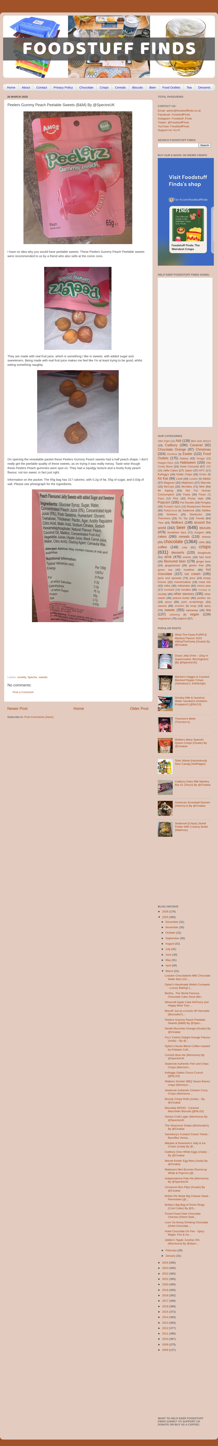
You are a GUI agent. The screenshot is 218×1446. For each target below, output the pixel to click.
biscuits (205, 528)
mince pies (204, 585)
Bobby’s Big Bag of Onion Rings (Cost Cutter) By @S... (185, 1206)
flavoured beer (175, 561)
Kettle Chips (184, 474)
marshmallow (182, 582)
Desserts (204, 87)
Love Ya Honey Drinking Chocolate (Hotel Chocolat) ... (186, 1224)
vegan (194, 614)
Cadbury (171, 445)
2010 (165, 1338)
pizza (168, 601)
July (168, 949)
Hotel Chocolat (189, 466)
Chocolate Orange (172, 449)
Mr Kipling (165, 490)
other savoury (184, 594)
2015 (165, 1311)
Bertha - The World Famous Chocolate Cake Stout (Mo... (184, 995)
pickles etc (204, 598)
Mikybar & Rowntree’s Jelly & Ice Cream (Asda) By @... (185, 1145)
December (172, 921)
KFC (202, 470)
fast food (205, 557)
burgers (199, 532)
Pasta (186, 494)
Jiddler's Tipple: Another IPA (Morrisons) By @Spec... (182, 1241)
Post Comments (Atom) (39, 717)
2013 (165, 1322)
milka (167, 585)
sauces (162, 605)
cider (202, 542)
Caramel (196, 445)
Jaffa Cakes (170, 470)
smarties (179, 605)
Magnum (169, 482)
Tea (189, 87)
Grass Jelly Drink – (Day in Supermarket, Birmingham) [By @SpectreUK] (191, 659)
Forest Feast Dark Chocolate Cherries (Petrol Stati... (183, 1215)
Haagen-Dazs (165, 462)
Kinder (203, 474)
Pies (175, 498)
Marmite (206, 482)
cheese (206, 536)
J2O (208, 466)
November (172, 927)
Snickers (172, 514)
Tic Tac (183, 518)
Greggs (201, 458)
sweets (43, 677)
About (26, 87)
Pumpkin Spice (172, 506)
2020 (165, 1284)
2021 (165, 1279)
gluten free (196, 565)
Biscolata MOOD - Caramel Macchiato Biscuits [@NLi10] (184, 1109)
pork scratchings (192, 601)
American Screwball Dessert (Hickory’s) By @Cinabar (192, 804)
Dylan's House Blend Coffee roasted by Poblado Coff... (187, 1048)
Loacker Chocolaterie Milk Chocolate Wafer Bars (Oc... (188, 977)
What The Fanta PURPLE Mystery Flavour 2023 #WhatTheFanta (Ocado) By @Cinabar (192, 639)
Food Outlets (171, 87)
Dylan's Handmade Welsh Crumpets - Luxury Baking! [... (187, 986)
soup (193, 605)
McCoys (169, 486)
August (170, 943)
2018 (165, 1295)
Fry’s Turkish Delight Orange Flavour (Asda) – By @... (188, 1039)
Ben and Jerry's (201, 441)
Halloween (188, 462)
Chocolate (86, 87)
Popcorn (164, 502)
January (170, 1255)
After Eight (164, 441)
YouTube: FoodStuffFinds (173, 126)
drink (167, 557)
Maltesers (187, 482)
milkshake (184, 585)
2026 (165, 911)
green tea (165, 569)
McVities (186, 486)
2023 (165, 1268)
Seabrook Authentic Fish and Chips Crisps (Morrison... (187, 1065)
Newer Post (17, 708)
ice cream (193, 574)
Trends (200, 518)
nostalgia (202, 590)
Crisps (104, 87)
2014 (165, 1317)
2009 (165, 1344)
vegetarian (164, 618)
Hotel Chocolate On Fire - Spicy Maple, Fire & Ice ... (184, 1233)
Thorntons (164, 518)
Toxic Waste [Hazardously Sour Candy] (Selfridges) (191, 762)
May (168, 960)
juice (192, 578)
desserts (177, 552)
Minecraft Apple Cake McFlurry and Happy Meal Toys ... (187, 1004)
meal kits (205, 582)
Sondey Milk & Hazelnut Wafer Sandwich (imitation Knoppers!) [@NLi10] (191, 701)
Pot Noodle (187, 502)
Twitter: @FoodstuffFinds (173, 122)
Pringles (206, 502)
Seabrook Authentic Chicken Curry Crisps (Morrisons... (186, 1092)
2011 (165, 1333)
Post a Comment (23, 692)
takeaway (192, 610)
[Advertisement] (69, 647)
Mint (202, 486)
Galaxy (184, 458)
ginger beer (203, 561)
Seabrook (188, 510)
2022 (165, 1273)
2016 (165, 1306)
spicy (207, 605)
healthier (189, 569)
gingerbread (172, 565)
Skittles (206, 510)
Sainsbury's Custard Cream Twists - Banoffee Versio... (187, 1136)
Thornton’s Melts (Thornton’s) (185, 720)
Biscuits (137, 87)
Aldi (178, 441)
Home (11, 87)
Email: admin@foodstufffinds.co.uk (179, 110)
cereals (184, 536)
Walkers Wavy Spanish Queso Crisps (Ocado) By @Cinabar (191, 743)
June (168, 954)
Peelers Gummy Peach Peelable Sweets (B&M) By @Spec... (185, 1021)
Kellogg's (163, 474)
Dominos (172, 454)
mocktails (169, 589)
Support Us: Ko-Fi (169, 130)
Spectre (32, 677)
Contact (41, 87)
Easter (187, 454)
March (169, 971)
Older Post (139, 708)
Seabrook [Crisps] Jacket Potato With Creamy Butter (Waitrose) (191, 827)
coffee (162, 547)
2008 (165, 1349)
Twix (160, 522)
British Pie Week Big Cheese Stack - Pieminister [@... (187, 1197)
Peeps (202, 494)
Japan (188, 470)
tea (208, 610)
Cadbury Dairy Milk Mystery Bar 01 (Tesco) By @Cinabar (193, 783)
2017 (165, 1300)
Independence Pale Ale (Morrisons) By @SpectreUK (187, 1180)
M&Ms (207, 478)
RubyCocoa (170, 510)
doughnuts (204, 552)
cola (184, 547)
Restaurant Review (199, 506)
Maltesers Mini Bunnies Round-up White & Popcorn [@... (186, 1171)
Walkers (177, 522)
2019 (165, 1290)
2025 (165, 917)
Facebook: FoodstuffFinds (174, 114)
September (172, 938)
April (168, 965)
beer (180, 527)
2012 (165, 1328)
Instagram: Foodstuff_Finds (175, 118)
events (187, 557)
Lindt (179, 478)
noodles (186, 589)
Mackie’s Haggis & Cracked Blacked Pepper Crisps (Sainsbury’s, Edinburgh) (192, 680)
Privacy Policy (63, 87)
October (170, 932)
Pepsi (161, 498)
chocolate (173, 541)
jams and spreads (169, 578)
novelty (21, 677)
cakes (162, 536)
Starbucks (196, 514)
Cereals (120, 87)
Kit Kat (163, 478)
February (171, 1250)
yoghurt (182, 618)
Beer (152, 87)
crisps (205, 546)
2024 (165, 1262)
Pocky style (195, 498)
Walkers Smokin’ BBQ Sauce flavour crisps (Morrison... (187, 1083)
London (193, 478)
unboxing (174, 614)
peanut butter (181, 598)
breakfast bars (177, 532)
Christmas (203, 449)
